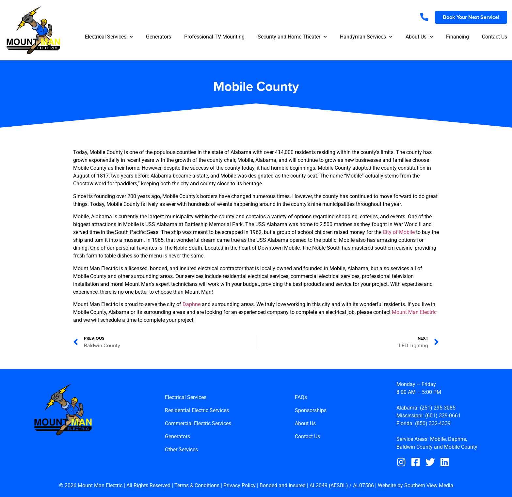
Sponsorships (311, 411)
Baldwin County (414, 447)
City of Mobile (399, 232)
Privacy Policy (239, 486)
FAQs (301, 398)
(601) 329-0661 (443, 415)
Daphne (191, 304)
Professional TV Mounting (214, 37)
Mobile (438, 439)
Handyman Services (366, 37)
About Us (419, 37)
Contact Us (494, 37)
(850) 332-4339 (433, 423)
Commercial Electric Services (198, 424)
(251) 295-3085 (438, 408)
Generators (158, 37)
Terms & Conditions (196, 486)
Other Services (181, 450)
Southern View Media (428, 486)
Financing (457, 37)
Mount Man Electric (414, 312)
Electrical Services (109, 37)
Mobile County (460, 447)
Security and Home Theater (292, 37)
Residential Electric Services (197, 411)
